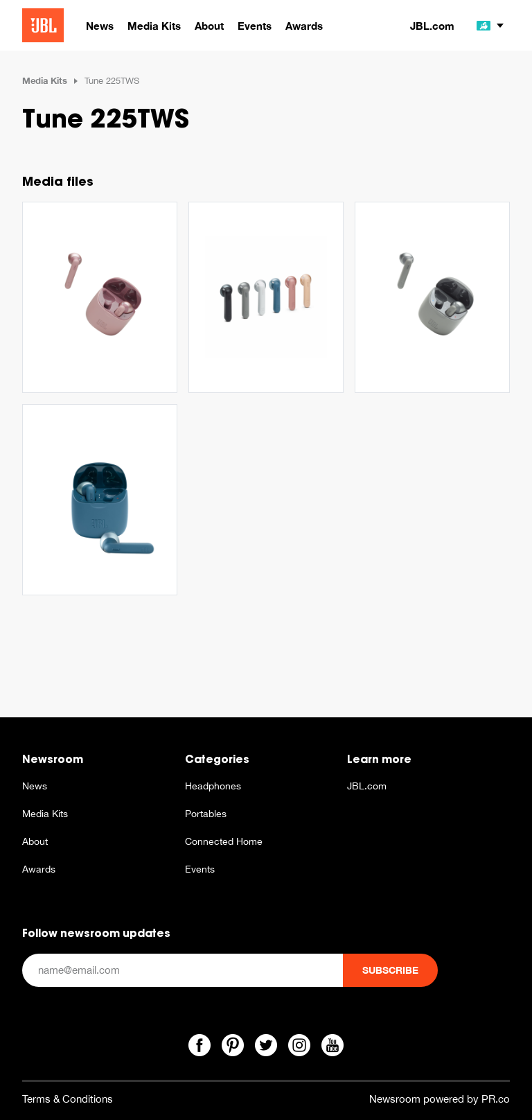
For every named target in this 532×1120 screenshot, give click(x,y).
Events (200, 869)
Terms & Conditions (67, 1099)
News (34, 785)
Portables (206, 813)
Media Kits (44, 80)
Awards (38, 869)
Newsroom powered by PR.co (439, 1099)
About (35, 841)
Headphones (213, 785)
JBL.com (432, 25)
